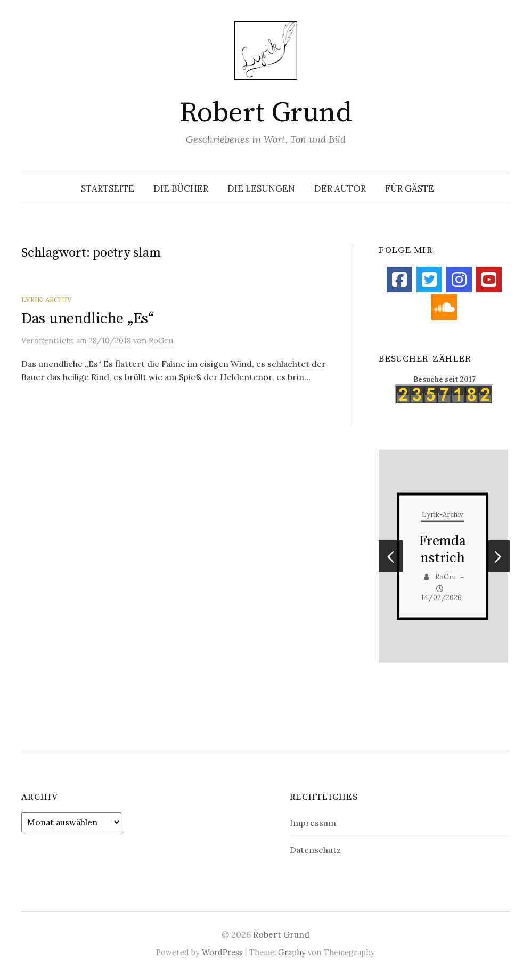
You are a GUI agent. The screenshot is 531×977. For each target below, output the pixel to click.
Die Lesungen (261, 188)
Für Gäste (409, 188)
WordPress (222, 952)
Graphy (292, 952)
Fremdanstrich (442, 549)
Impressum (313, 822)
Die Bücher (180, 188)
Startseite (107, 188)
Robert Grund (265, 113)
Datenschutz (315, 849)
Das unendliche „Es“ (87, 318)
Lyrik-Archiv (46, 300)
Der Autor (340, 188)
